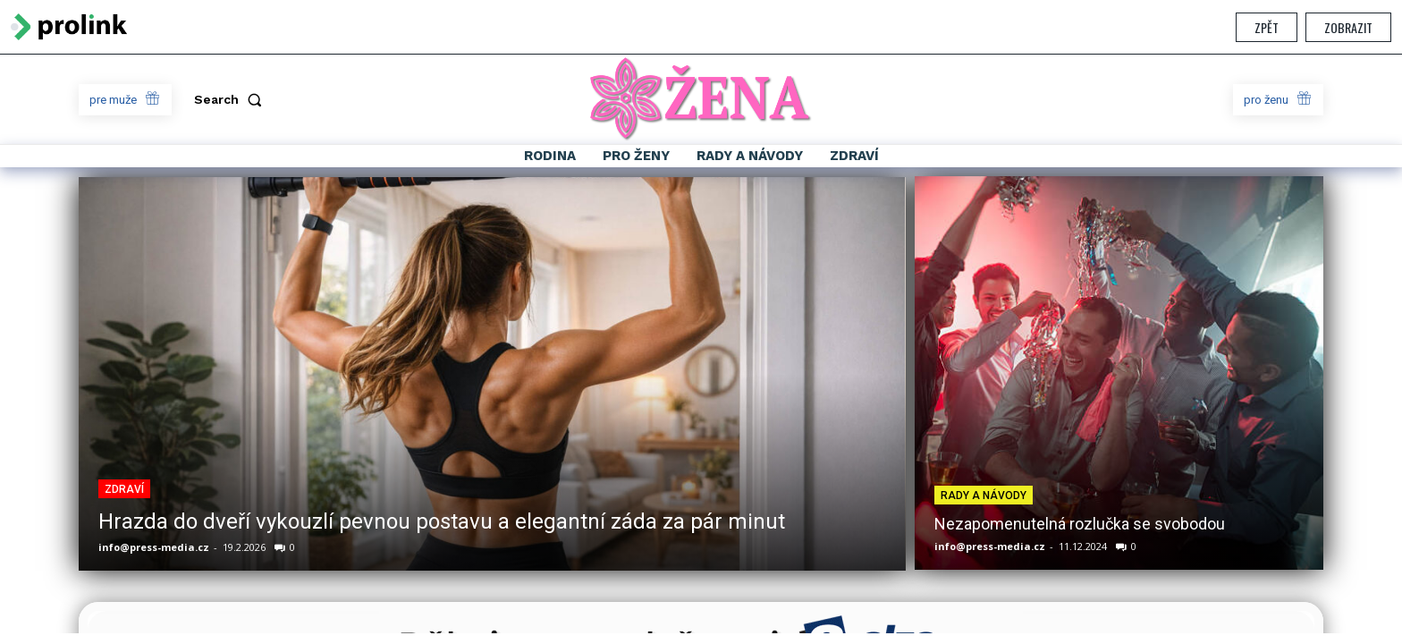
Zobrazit (1348, 27)
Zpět (1266, 27)
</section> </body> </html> (701, 344)
